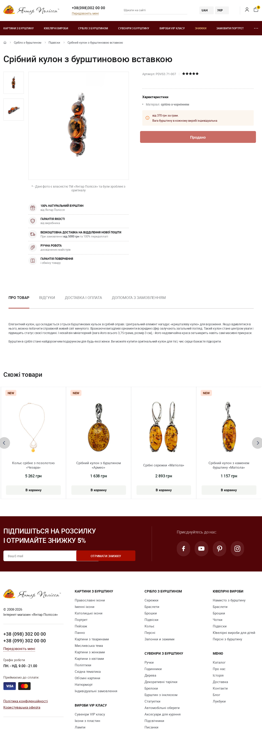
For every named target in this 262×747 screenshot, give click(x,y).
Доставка (220, 681)
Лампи (80, 727)
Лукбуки (219, 701)
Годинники (153, 669)
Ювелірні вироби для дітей (234, 632)
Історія (218, 675)
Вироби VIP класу (172, 28)
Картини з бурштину (18, 28)
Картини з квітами (89, 658)
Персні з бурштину (227, 639)
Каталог (219, 662)
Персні (150, 632)
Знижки (200, 28)
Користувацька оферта (21, 707)
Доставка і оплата (83, 297)
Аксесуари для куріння (163, 714)
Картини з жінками (90, 652)
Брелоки (151, 688)
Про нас (219, 669)
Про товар (19, 297)
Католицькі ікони (88, 613)
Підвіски (54, 42)
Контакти (220, 688)
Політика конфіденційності (25, 700)
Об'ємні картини (87, 678)
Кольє (149, 626)
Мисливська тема (89, 645)
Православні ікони (90, 600)
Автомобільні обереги (162, 707)
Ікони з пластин (87, 720)
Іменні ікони (84, 606)
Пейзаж (81, 626)
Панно (80, 632)
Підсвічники (154, 720)
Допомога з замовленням (139, 297)
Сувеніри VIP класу (90, 714)
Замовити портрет (230, 28)
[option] (13, 83)
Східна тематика (88, 671)
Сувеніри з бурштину (133, 28)
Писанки (151, 727)
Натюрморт (84, 684)
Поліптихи (83, 665)
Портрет (81, 619)
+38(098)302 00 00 (88, 7)
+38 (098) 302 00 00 (24, 634)
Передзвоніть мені (85, 13)
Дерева (150, 675)
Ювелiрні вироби (56, 28)
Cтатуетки (152, 701)
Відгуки (47, 297)
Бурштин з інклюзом (161, 694)
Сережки (151, 600)
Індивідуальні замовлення (96, 691)
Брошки (151, 613)
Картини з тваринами (92, 639)
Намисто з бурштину (229, 600)
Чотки (217, 619)
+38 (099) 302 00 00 (24, 640)
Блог (216, 694)
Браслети (152, 606)
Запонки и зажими (160, 639)
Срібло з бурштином (93, 28)
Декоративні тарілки (161, 681)
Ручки (149, 662)
